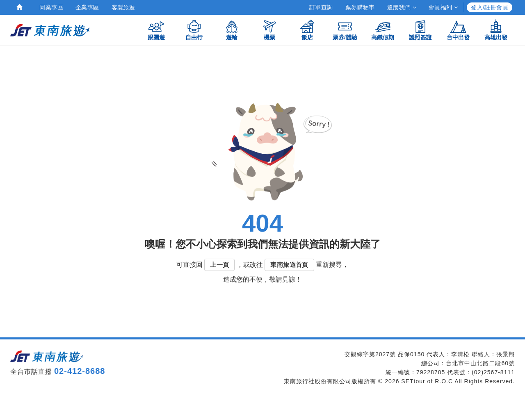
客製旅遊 (123, 7)
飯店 (307, 30)
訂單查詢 (321, 7)
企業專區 (87, 7)
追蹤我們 (401, 7)
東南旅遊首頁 (289, 264)
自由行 (194, 30)
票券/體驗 (345, 30)
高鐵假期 (382, 30)
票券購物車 (360, 7)
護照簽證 (420, 30)
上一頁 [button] (219, 264)
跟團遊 (156, 30)
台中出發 (458, 30)
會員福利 (443, 7)
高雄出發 (495, 30)
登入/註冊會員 (489, 7)
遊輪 (232, 30)
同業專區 (51, 7)
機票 (269, 30)
